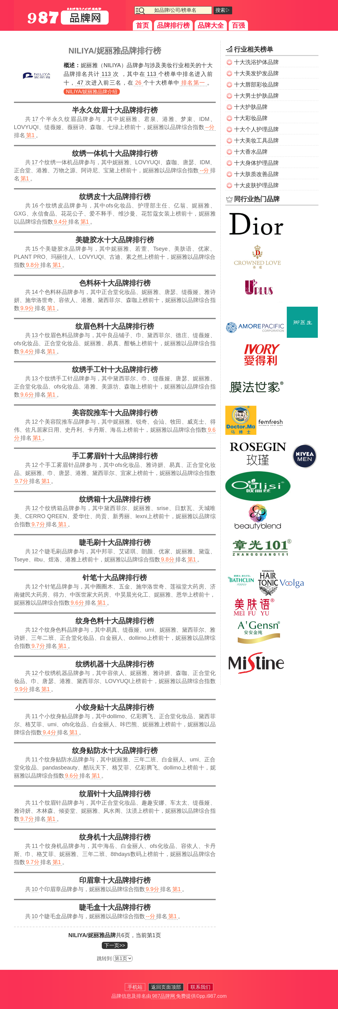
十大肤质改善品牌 (256, 174)
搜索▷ (222, 10)
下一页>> (114, 945)
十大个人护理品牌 (256, 129)
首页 (142, 25)
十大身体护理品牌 (256, 163)
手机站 (135, 987)
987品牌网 (163, 996)
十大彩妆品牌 (251, 118)
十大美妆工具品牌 (256, 140)
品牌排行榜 (173, 25)
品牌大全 (211, 25)
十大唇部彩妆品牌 (256, 84)
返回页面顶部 (166, 987)
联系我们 (200, 987)
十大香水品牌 (251, 152)
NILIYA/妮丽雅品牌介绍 (92, 91)
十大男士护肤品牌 (256, 96)
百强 (238, 25)
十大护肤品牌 (251, 107)
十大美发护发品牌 (256, 73)
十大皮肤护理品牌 (256, 185)
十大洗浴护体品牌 (256, 62)
